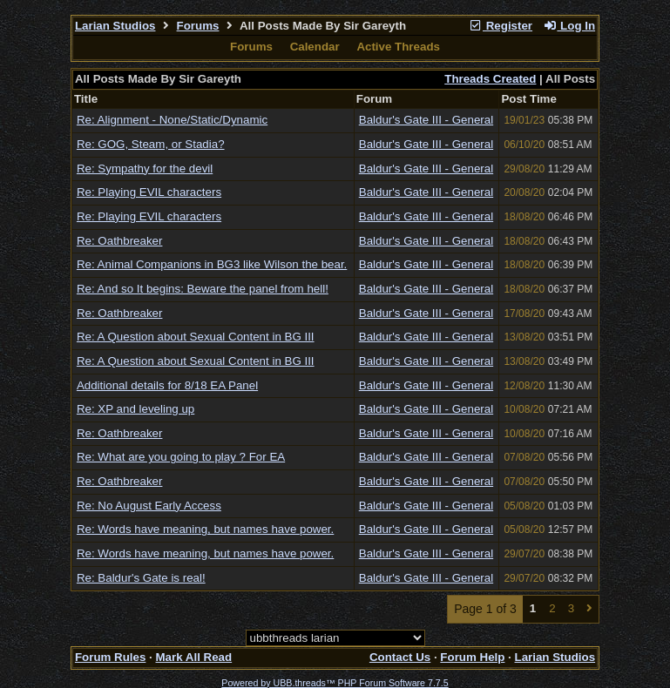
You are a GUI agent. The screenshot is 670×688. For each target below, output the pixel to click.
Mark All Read (193, 657)
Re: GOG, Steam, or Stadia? (151, 144)
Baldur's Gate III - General (426, 119)
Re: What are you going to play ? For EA (181, 456)
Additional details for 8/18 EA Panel (167, 385)
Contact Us (399, 657)
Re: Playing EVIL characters (149, 192)
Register (500, 25)
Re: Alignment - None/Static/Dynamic (172, 119)
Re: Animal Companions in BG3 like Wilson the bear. (212, 264)
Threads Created (490, 78)
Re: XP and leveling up (135, 408)
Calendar (315, 46)
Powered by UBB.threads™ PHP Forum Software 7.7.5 (334, 683)
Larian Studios (115, 25)
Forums (198, 25)
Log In (569, 25)
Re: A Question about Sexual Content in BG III (196, 336)
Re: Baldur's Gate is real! (141, 577)
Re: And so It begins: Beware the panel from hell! (202, 288)
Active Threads (398, 46)
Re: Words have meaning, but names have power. (205, 529)
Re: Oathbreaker (120, 240)
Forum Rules (110, 657)
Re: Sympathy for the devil (145, 168)
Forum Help (472, 657)
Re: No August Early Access (149, 505)
